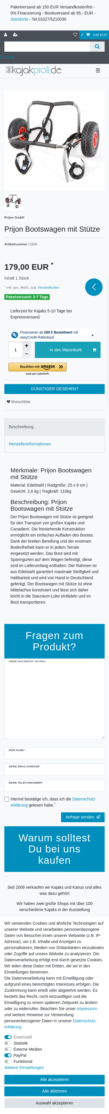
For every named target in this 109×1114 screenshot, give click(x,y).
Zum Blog (7, 57)
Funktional (23, 1061)
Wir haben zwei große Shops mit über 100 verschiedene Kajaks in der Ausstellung (54, 906)
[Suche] (97, 47)
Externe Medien (28, 1049)
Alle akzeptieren (54, 1079)
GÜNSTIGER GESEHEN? (54, 388)
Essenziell (23, 1037)
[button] (54, 369)
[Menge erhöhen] (26, 346)
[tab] (54, 426)
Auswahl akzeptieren (54, 1103)
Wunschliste (18, 402)
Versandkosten (48, 287)
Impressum (87, 1008)
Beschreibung (21, 426)
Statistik (21, 1043)
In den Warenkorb (73, 350)
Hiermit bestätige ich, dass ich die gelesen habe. (54, 802)
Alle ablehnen (54, 1091)
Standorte (19, 19)
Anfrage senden (82, 817)
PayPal (20, 1055)
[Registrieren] (16, 34)
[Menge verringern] (26, 354)
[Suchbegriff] (47, 47)
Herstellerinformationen (30, 444)
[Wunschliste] (75, 34)
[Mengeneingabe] (15, 350)
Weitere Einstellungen (24, 1067)
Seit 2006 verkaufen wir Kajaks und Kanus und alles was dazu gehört (54, 890)
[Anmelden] (6, 34)
